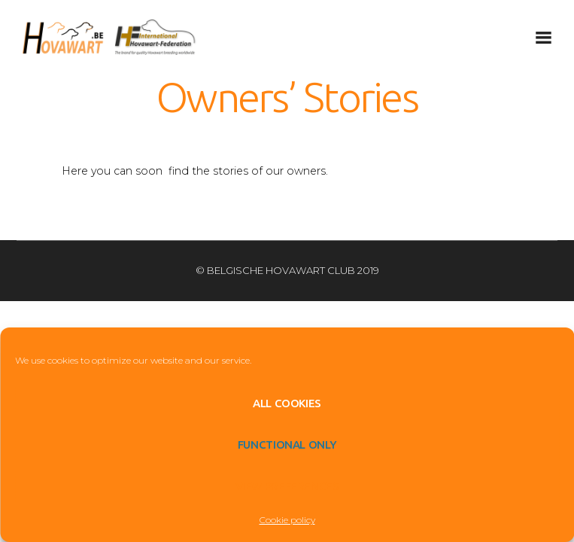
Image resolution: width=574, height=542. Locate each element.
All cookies (287, 403)
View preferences (287, 486)
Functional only (287, 444)
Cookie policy (287, 519)
